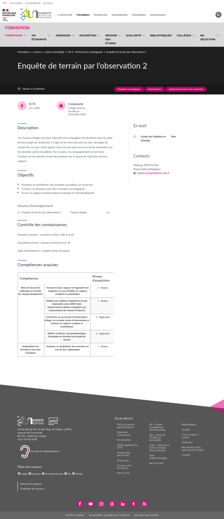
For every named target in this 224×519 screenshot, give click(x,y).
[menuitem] (80, 504)
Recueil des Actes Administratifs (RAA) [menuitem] (193, 448)
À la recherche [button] (33, 2)
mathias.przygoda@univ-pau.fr (153, 173)
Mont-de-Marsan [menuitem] (53, 473)
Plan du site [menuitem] (123, 472)
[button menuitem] (218, 15)
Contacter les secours (32, 488)
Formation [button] (17, 27)
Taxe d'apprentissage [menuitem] (158, 456)
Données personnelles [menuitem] (146, 515)
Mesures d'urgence (31, 483)
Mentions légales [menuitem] (75, 515)
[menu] (25, 38)
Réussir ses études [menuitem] (111, 39)
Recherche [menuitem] (100, 14)
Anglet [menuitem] (23, 473)
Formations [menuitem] (13, 35)
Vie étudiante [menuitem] (38, 37)
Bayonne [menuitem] (36, 473)
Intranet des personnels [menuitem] (123, 454)
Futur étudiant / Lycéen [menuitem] (190, 436)
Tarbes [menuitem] (79, 473)
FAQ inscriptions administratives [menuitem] (126, 426)
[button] (33, 421)
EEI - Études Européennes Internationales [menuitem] (157, 427)
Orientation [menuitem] (139, 14)
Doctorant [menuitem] (187, 442)
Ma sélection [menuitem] (207, 37)
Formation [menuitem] (83, 14)
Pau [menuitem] (69, 473)
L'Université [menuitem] (64, 14)
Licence (37, 52)
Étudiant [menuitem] (186, 429)
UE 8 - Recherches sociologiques (85, 52)
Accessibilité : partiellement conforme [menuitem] (109, 515)
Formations (23, 52)
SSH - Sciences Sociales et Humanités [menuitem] (157, 437)
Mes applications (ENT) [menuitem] (127, 446)
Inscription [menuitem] (87, 35)
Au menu (48, 2)
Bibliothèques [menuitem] (161, 35)
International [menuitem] (119, 14)
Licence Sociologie (54, 52)
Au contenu (16, 2)
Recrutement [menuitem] (156, 463)
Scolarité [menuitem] (133, 35)
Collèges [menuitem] (184, 35)
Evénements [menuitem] (158, 14)
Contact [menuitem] (186, 454)
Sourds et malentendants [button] (39, 451)
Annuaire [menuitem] (123, 460)
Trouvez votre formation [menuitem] (124, 467)
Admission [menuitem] (62, 35)
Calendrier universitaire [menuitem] (123, 433)
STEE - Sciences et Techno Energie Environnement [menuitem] (159, 448)
